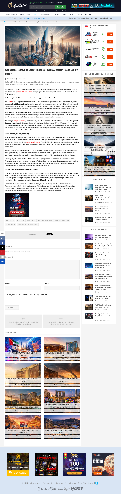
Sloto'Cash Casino (95, 41)
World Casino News (48, 484)
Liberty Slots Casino (95, 34)
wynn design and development (28, 224)
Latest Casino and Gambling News (34, 82)
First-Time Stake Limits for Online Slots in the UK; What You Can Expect (23, 324)
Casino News (65, 82)
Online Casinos (25, 14)
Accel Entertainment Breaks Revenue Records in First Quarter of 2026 (103, 266)
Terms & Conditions (70, 484)
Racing (80, 14)
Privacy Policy (82, 484)
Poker (57, 14)
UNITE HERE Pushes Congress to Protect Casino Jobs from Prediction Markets (45, 18)
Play (110, 34)
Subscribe (60, 7)
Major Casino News (91, 18)
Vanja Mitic (11, 79)
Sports (71, 14)
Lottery (88, 14)
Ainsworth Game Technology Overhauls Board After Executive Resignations (99, 127)
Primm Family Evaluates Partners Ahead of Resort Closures (102, 209)
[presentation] (18, 302)
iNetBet (95, 57)
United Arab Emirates (14, 82)
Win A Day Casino (95, 49)
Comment (9, 257)
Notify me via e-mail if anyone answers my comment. (26, 296)
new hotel (21, 220)
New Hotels (14, 84)
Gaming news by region (106, 18)
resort (10, 102)
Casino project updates (42, 84)
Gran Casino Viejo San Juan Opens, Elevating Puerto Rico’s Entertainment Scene (103, 276)
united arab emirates (45, 220)
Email (46, 285)
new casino (10, 220)
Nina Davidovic (96, 94)
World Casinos (11, 14)
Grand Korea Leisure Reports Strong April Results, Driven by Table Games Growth (103, 287)
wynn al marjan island (62, 220)
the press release (20, 121)
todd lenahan (11, 224)
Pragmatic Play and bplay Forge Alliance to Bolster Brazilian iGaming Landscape (61, 324)
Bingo (64, 14)
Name (7, 285)
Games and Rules (46, 14)
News (35, 14)
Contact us (59, 484)
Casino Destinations (53, 82)
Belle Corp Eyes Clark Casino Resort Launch (23, 408)
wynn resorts (31, 220)
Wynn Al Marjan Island (24, 92)
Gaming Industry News (26, 84)
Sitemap (90, 484)
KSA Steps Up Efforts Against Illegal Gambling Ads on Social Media (103, 316)
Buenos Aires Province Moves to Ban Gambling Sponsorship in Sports (103, 255)
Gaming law (72, 18)
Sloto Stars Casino (95, 65)
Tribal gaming (81, 18)
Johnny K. (58, 359)
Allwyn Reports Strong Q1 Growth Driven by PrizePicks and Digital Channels (103, 187)
